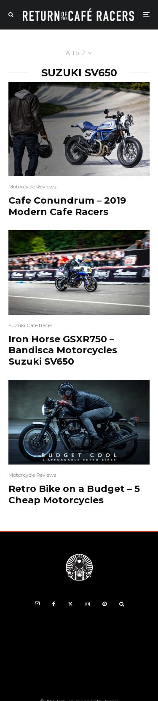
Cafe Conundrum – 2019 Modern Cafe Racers (67, 206)
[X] (70, 604)
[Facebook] (54, 604)
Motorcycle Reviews (32, 186)
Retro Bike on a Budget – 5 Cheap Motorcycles (74, 494)
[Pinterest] (104, 604)
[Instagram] (87, 604)
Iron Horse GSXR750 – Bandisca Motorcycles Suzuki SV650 (62, 350)
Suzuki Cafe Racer (30, 325)
